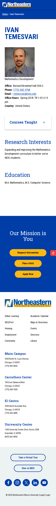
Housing (8, 328)
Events (33, 328)
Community (10, 340)
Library (33, 340)
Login (48, 495)
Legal (42, 495)
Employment (10, 334)
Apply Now (28, 274)
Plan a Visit (28, 263)
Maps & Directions (39, 322)
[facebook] (8, 482)
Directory (34, 334)
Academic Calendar (39, 316)
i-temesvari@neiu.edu (24, 93)
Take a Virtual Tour (28, 457)
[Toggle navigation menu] (51, 4)
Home (5, 14)
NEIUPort (9, 322)
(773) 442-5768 (21, 89)
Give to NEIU (28, 468)
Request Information (28, 252)
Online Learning (12, 316)
